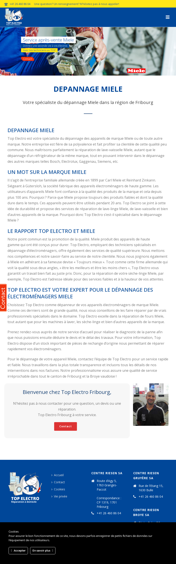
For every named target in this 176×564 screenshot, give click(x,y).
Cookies (58, 489)
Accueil (57, 475)
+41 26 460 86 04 (20, 4)
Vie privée (59, 496)
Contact (58, 482)
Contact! (27, 59)
